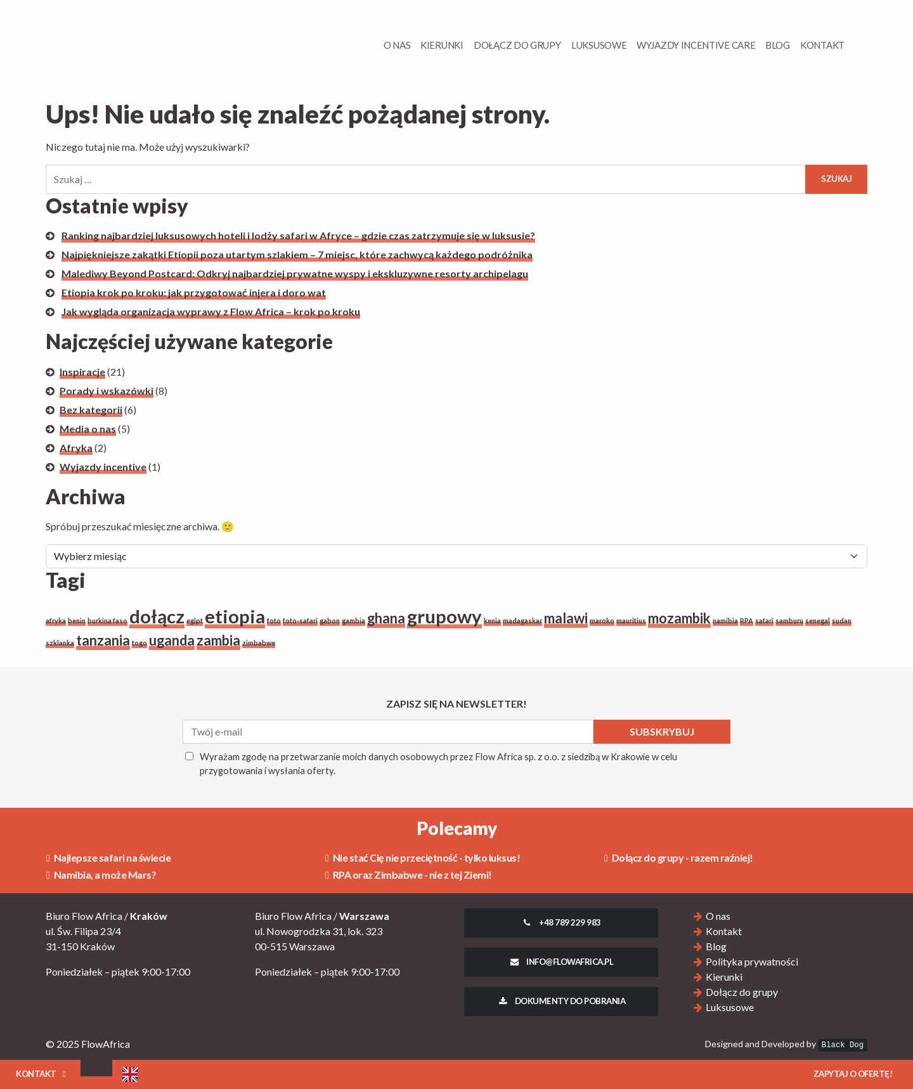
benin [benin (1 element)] (77, 620)
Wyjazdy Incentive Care (696, 45)
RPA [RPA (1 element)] (746, 620)
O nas (718, 916)
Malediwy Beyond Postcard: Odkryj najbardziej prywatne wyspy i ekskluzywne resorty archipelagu (295, 273)
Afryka (76, 448)
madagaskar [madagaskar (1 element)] (522, 620)
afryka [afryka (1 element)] (56, 620)
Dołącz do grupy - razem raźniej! (678, 857)
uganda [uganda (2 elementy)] (172, 640)
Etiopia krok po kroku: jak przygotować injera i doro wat (194, 292)
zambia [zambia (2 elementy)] (218, 640)
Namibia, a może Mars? (101, 875)
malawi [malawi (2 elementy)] (566, 618)
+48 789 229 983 (560, 922)
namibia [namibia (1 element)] (725, 620)
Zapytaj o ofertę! (853, 1074)
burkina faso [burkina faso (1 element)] (107, 620)
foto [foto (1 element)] (274, 620)
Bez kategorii (91, 410)
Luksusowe (598, 45)
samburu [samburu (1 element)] (789, 620)
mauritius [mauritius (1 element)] (631, 620)
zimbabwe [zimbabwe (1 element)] (258, 643)
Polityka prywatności (752, 961)
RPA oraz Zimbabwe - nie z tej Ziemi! (408, 875)
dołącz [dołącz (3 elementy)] (157, 616)
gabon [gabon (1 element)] (330, 620)
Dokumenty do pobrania (561, 1001)
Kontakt (822, 45)
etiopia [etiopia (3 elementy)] (235, 616)
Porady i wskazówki (106, 391)
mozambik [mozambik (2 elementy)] (679, 618)
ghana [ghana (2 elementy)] (386, 618)
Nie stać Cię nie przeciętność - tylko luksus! (422, 857)
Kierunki (441, 45)
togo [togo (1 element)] (139, 643)
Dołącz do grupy (517, 45)
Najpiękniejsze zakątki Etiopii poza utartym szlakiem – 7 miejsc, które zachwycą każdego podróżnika (297, 254)
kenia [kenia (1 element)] (492, 620)
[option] (130, 1074)
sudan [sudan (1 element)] (841, 620)
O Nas (397, 45)
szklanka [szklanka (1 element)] (60, 643)
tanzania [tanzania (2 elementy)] (103, 640)
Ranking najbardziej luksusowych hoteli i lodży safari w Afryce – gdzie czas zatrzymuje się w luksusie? (298, 235)
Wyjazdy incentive (103, 467)
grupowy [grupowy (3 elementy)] (444, 616)
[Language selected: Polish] (130, 1074)
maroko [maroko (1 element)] (602, 620)
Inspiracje (82, 372)
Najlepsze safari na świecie (108, 857)
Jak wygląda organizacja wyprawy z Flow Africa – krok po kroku (211, 311)
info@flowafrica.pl (561, 962)
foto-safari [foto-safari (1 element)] (300, 620)
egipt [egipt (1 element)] (194, 620)
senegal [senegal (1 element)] (817, 620)
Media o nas (88, 429)
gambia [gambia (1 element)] (353, 620)
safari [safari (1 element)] (764, 620)
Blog (777, 45)
